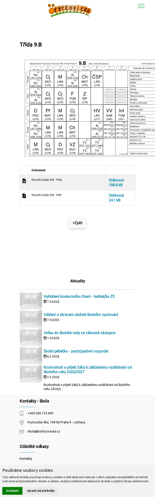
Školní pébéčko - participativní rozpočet (76, 351)
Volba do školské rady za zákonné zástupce (79, 333)
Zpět (77, 223)
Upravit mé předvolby (41, 490)
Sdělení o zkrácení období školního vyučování (81, 315)
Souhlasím (12, 490)
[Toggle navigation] (141, 6)
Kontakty (26, 458)
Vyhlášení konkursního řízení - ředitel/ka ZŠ (79, 296)
